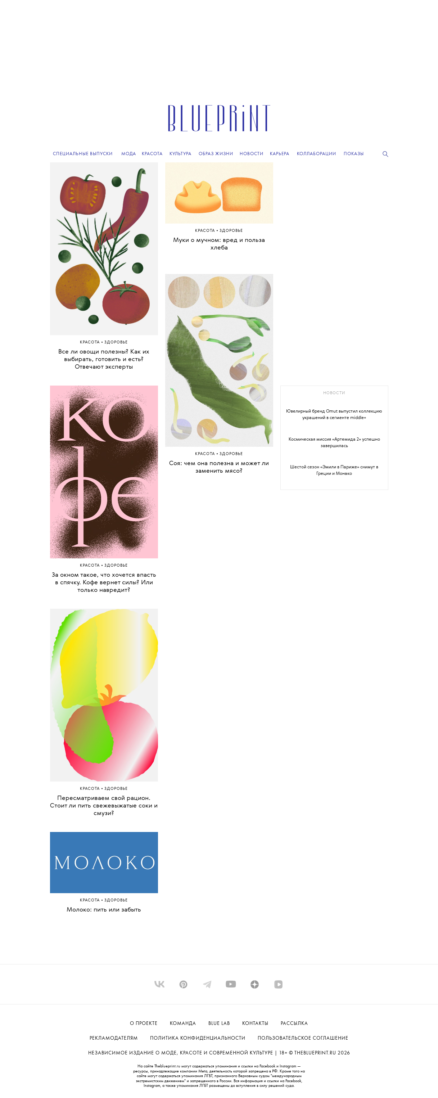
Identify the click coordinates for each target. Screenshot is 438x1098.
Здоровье (116, 343)
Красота (90, 343)
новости (334, 393)
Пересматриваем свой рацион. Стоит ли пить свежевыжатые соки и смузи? (104, 805)
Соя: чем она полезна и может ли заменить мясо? (219, 467)
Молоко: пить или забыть (104, 910)
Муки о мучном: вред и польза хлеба (219, 244)
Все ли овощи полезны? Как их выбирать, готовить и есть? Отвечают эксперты (103, 359)
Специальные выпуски (83, 154)
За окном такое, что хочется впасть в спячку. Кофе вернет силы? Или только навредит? (104, 582)
